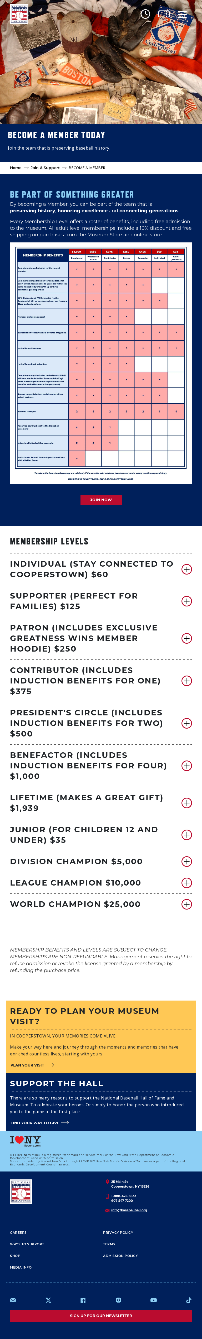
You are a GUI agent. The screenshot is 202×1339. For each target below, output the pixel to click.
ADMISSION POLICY (120, 1256)
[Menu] (182, 14)
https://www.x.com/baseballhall (48, 1300)
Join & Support (45, 168)
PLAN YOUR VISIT (27, 1065)
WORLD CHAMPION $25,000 (75, 904)
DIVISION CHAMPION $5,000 (76, 861)
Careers (18, 1233)
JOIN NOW (101, 500)
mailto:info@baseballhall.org (13, 1300)
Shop (15, 1256)
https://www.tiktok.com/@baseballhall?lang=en (189, 1300)
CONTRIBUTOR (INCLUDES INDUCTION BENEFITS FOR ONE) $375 (85, 680)
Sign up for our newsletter (101, 1315)
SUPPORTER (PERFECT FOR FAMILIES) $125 (74, 601)
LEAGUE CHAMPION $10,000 (76, 883)
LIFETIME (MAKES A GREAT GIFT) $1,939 (87, 803)
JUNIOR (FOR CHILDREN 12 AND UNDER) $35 (84, 835)
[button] (101, 569)
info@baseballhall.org (129, 1210)
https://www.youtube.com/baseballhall (153, 1300)
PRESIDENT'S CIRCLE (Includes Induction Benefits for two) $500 (87, 723)
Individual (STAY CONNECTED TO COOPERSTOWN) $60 (92, 569)
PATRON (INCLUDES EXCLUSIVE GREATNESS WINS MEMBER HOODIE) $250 (84, 638)
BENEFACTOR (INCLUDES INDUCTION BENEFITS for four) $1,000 (88, 765)
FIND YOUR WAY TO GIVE (35, 1123)
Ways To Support (27, 1244)
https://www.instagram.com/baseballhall (118, 1300)
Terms (109, 1244)
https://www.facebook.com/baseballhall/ (83, 1300)
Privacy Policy (118, 1233)
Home (16, 168)
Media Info (21, 1267)
